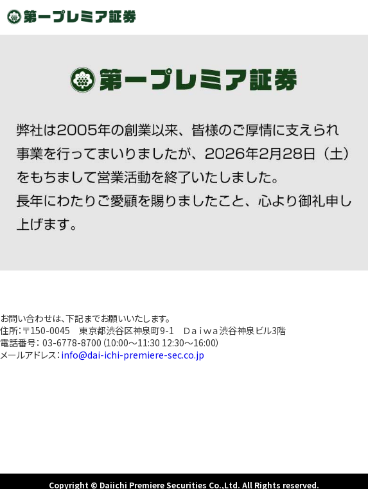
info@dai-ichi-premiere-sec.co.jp (132, 354)
